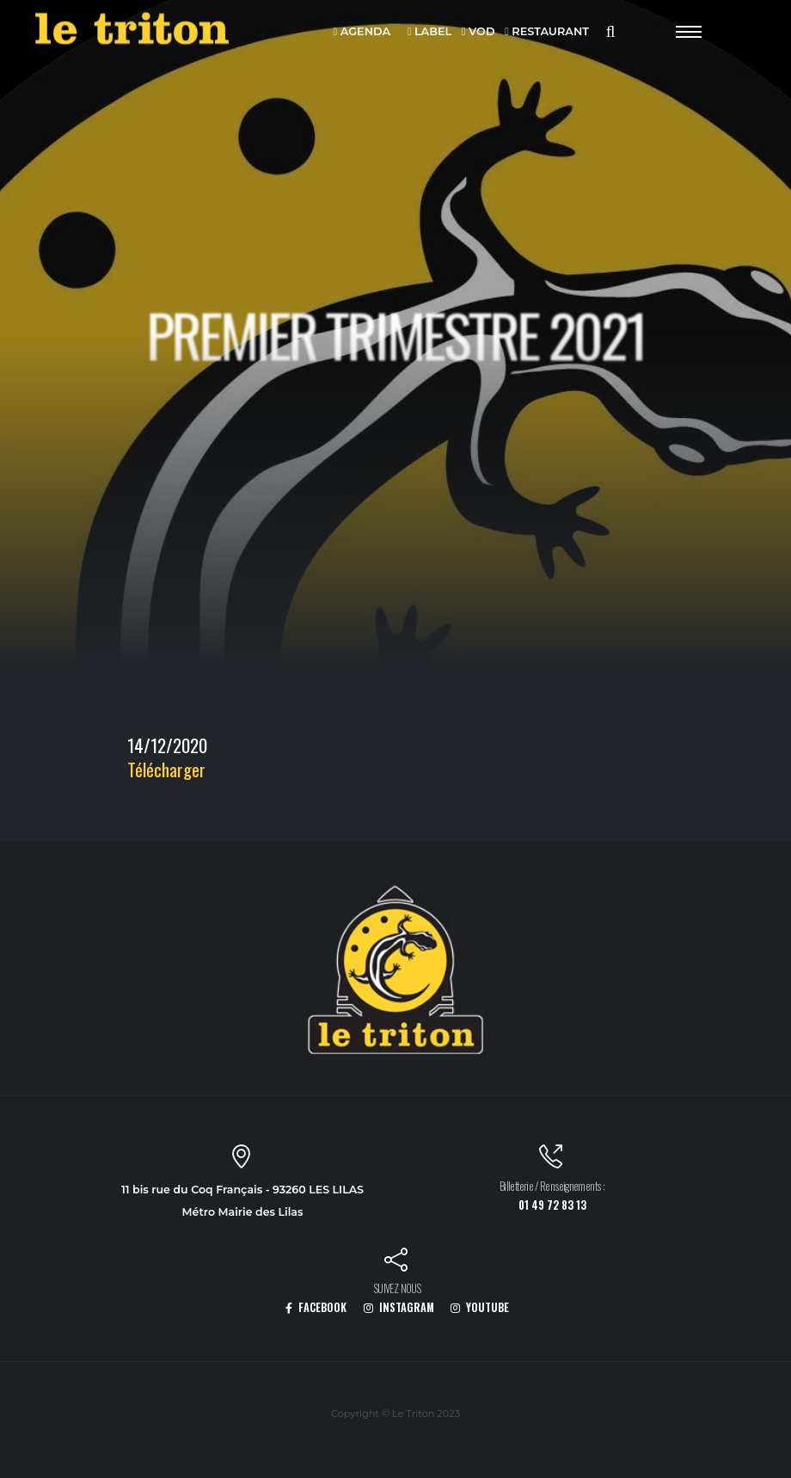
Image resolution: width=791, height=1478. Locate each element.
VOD (478, 32)
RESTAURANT (547, 32)
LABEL (429, 32)
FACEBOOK (315, 1307)
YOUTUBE (480, 1307)
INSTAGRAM (399, 1307)
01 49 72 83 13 (552, 1205)
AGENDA (362, 32)
